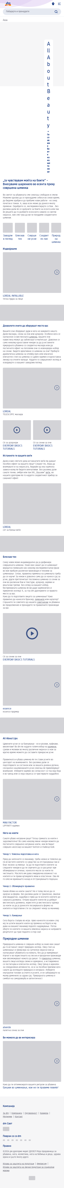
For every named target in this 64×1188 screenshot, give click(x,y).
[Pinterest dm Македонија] (30, 1140)
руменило (40, 599)
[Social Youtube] (21, 1140)
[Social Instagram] (17, 1140)
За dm (6, 1113)
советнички (42, 602)
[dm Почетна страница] (8, 3)
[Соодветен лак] (44, 233)
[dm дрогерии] (53, 4)
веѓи (48, 472)
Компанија (16, 1113)
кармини (52, 747)
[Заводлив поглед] (8, 233)
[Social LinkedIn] (25, 1140)
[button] (59, 4)
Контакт (19, 1117)
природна (47, 958)
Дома (5, 20)
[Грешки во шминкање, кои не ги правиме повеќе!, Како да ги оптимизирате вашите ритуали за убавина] (32, 1067)
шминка (33, 337)
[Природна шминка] (56, 233)
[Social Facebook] (12, 1140)
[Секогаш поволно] (6, 1129)
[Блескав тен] (20, 233)
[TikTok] (4, 1140)
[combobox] (32, 11)
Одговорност (31, 1113)
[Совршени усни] (32, 233)
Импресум (42, 1164)
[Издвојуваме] (32, 276)
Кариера (44, 1113)
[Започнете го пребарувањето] (56, 11)
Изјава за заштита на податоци (18, 1164)
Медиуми (7, 1117)
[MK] (32, 1178)
